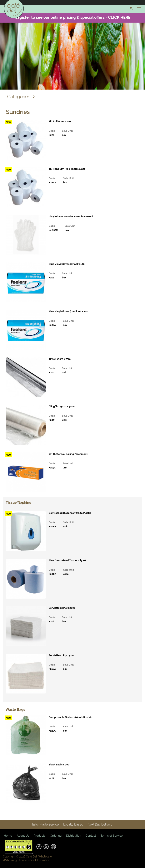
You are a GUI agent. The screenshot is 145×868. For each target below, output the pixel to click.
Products (39, 835)
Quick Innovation (40, 860)
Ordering (56, 835)
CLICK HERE (119, 17)
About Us (23, 835)
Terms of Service (112, 835)
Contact (91, 835)
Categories (21, 96)
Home (8, 835)
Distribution (73, 835)
